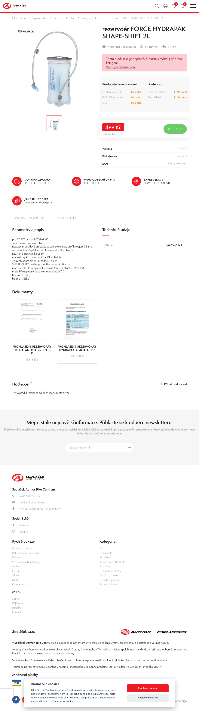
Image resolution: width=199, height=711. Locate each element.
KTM (15, 580)
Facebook (20, 525)
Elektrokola (106, 553)
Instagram (20, 531)
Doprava (17, 557)
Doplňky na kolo (40, 18)
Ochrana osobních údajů (26, 562)
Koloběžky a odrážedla (112, 562)
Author (16, 566)
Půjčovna (17, 603)
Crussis (16, 571)
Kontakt (16, 612)
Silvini (15, 575)
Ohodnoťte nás (21, 584)
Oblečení (105, 566)
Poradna (17, 607)
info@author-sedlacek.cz (29, 502)
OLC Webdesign (177, 701)
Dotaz (175, 129)
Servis (15, 598)
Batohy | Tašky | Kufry (65, 18)
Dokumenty (66, 218)
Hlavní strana (19, 18)
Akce (102, 548)
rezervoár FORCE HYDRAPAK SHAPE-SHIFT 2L (136, 18)
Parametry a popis (29, 218)
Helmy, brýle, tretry (110, 571)
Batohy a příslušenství (93, 18)
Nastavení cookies (148, 697)
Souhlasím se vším (147, 688)
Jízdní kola (105, 557)
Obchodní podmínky (24, 548)
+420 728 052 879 (26, 496)
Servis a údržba (108, 584)
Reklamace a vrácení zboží (27, 553)
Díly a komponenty (110, 580)
